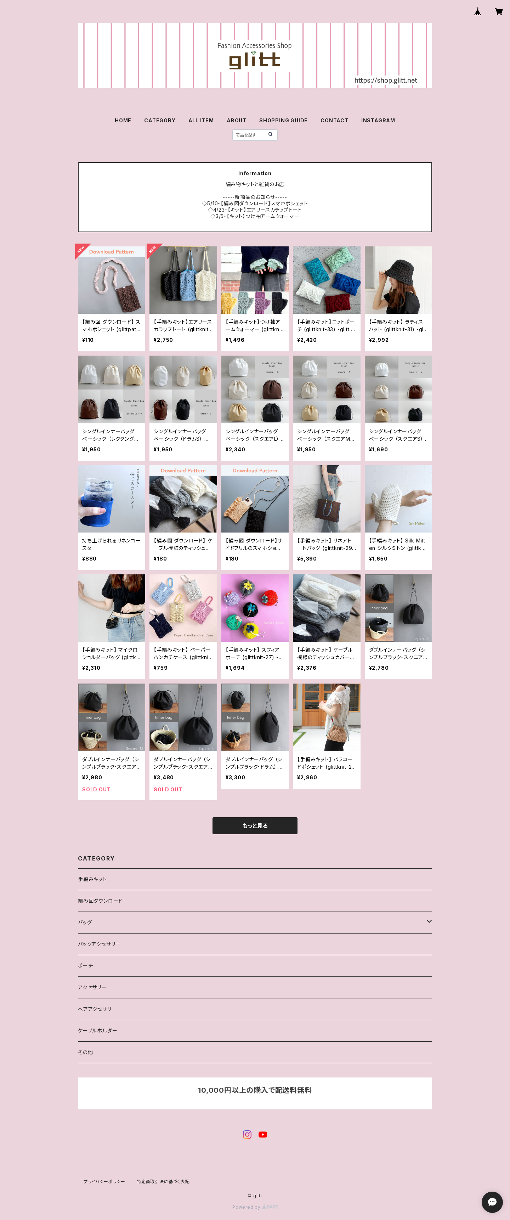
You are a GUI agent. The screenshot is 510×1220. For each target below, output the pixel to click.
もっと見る (255, 825)
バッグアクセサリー (99, 944)
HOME (123, 120)
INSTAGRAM (378, 120)
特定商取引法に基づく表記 (163, 1181)
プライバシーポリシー (104, 1181)
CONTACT (334, 120)
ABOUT (236, 120)
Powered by (255, 1207)
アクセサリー (92, 987)
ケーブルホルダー (97, 1030)
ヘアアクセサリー (97, 1009)
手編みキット (92, 879)
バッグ (85, 922)
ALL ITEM (201, 120)
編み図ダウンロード (100, 901)
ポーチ (85, 966)
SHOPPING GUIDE (283, 120)
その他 (85, 1052)
